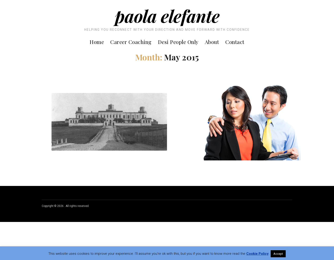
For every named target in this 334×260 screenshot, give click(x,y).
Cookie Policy (257, 254)
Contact (234, 41)
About (212, 41)
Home (97, 41)
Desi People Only (178, 41)
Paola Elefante (167, 15)
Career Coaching (131, 41)
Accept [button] (278, 253)
